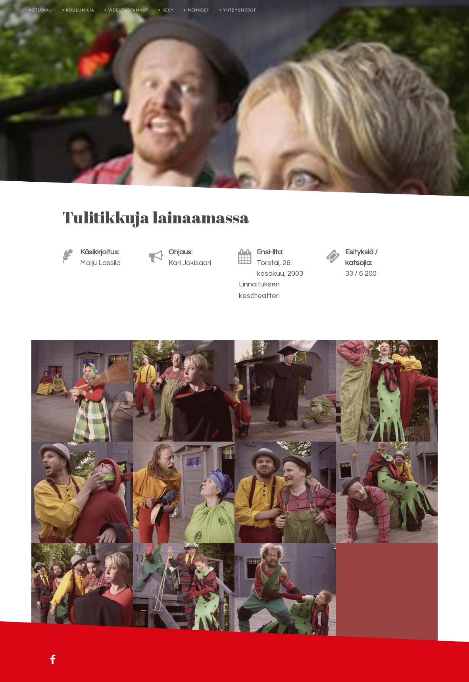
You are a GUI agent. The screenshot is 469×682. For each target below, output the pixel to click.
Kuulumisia (80, 10)
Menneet (198, 10)
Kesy (168, 10)
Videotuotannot (128, 10)
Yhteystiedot (239, 10)
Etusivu (42, 10)
